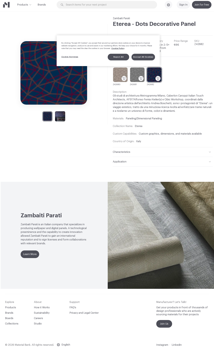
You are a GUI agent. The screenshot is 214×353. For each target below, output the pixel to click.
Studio (38, 323)
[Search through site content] (108, 5)
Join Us (164, 324)
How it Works (42, 307)
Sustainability (41, 313)
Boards (9, 318)
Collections (11, 323)
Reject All (118, 57)
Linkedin (177, 345)
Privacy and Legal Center (84, 313)
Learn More (30, 254)
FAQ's (72, 307)
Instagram (162, 345)
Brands (42, 4)
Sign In (183, 4)
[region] (108, 50)
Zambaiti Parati (121, 18)
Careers (38, 318)
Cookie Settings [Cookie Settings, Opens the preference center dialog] (69, 57)
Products (22, 4)
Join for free (201, 4)
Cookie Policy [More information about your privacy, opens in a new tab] (117, 48)
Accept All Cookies (143, 57)
